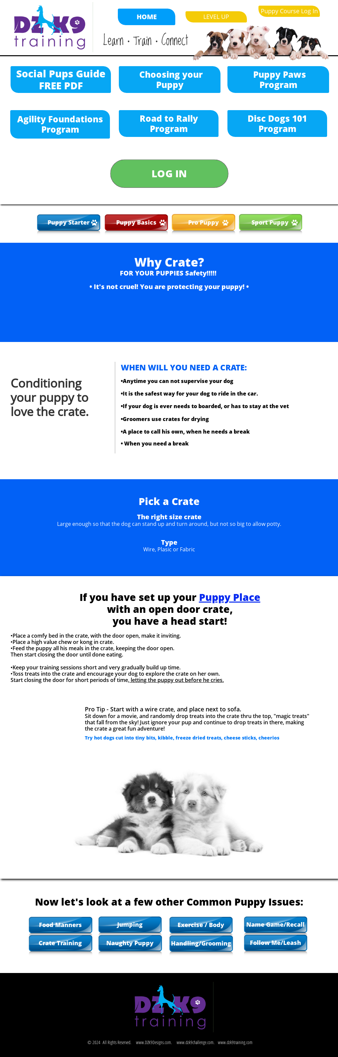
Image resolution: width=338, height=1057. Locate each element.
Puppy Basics (136, 222)
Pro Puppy (203, 222)
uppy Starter (70, 222)
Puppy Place (229, 597)
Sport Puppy (271, 222)
